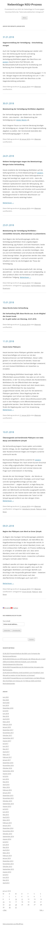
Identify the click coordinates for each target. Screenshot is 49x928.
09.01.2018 (8, 525)
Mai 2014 (6, 847)
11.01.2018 (8, 341)
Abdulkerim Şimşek (28, 509)
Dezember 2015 (8, 795)
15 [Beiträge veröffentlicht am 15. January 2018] (3, 902)
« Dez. (5, 910)
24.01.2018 (8, 155)
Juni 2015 (6, 812)
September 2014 (8, 836)
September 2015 (8, 804)
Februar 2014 (7, 855)
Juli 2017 (5, 744)
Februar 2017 (7, 757)
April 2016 (6, 784)
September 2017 (8, 738)
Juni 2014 (6, 845)
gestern (6, 62)
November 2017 (8, 733)
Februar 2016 (7, 790)
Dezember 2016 (8, 763)
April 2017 (6, 752)
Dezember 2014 (8, 828)
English (7, 608)
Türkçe (14, 608)
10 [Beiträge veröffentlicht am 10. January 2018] (16, 899)
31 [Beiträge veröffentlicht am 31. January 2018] (16, 907)
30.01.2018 (8, 103)
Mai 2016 (6, 782)
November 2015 (8, 798)
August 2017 (7, 741)
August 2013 (7, 872)
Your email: (6, 621)
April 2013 (6, 883)
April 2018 (6, 719)
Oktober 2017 (7, 735)
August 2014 (7, 839)
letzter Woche (21, 120)
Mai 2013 (6, 880)
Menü (24, 18)
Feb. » (42, 910)
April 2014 (6, 850)
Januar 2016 (7, 793)
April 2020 (6, 703)
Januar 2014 (7, 858)
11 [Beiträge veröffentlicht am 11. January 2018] (22, 899)
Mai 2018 (6, 716)
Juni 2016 (6, 779)
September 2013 (8, 869)
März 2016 (6, 787)
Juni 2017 (6, 746)
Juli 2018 (5, 711)
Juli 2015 (5, 809)
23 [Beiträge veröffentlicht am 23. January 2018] (10, 905)
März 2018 (6, 722)
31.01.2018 (8, 37)
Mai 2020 (6, 700)
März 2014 (6, 853)
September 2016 (8, 771)
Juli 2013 (5, 875)
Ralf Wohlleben (36, 286)
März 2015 (6, 820)
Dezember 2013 (8, 861)
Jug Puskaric (26, 286)
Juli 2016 (5, 776)
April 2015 (6, 817)
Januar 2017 (7, 760)
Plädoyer (39, 509)
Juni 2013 (6, 877)
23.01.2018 (8, 225)
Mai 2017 (6, 749)
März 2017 (6, 754)
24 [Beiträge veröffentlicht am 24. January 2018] (16, 905)
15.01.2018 (8, 302)
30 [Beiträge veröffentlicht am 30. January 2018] (10, 907)
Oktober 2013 (7, 866)
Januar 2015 (7, 825)
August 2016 (7, 774)
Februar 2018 (7, 724)
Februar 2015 (7, 823)
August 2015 (7, 806)
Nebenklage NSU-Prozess (24, 4)
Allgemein (37, 87)
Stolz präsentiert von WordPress (13, 924)
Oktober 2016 (7, 768)
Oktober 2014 (7, 834)
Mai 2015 (6, 815)
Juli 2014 (5, 842)
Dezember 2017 (8, 730)
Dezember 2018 (8, 708)
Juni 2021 (6, 697)
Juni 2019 (6, 705)
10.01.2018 (8, 432)
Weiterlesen (8, 203)
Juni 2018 (6, 713)
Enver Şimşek (26, 592)
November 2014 (8, 831)
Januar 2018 (7, 727)
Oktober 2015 (7, 801)
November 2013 (8, 864)
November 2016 (8, 765)
